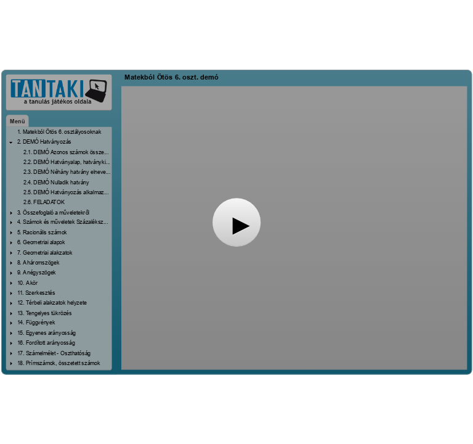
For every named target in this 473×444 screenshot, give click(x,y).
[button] (236, 222)
